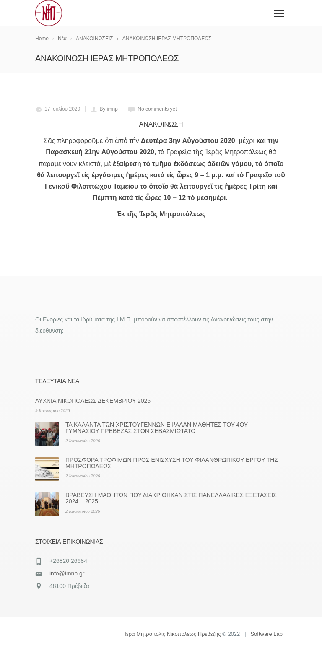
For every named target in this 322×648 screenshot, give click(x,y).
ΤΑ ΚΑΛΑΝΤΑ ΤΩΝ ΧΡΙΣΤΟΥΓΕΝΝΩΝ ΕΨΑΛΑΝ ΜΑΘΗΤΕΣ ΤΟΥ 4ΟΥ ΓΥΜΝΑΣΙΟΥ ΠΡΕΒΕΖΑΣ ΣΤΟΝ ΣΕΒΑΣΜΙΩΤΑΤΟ (156, 427)
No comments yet (157, 109)
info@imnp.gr (66, 573)
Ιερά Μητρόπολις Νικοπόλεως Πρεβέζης (173, 634)
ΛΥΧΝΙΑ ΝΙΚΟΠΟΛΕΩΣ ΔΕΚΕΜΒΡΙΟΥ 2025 (93, 400)
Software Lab (266, 634)
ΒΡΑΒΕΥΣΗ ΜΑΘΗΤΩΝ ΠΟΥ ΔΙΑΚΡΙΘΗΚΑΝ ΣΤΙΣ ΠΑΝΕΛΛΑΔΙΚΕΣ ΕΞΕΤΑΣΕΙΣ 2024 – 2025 (171, 498)
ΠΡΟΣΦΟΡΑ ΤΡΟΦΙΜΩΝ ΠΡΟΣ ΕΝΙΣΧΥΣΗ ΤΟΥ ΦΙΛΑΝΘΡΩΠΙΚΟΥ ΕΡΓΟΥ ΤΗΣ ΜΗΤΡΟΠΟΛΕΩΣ (171, 462)
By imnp (109, 109)
